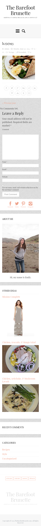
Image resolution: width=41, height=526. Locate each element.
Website (5, 177)
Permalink (22, 52)
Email (4, 169)
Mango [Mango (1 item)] (25, 478)
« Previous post (9, 103)
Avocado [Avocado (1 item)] (9, 478)
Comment (5, 129)
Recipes (6, 449)
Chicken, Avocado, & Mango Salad (19, 342)
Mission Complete (11, 296)
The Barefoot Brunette (20, 10)
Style (4, 454)
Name (4, 162)
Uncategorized (9, 458)
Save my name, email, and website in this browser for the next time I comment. (20, 189)
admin (6, 49)
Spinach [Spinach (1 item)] (32, 478)
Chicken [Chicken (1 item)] (17, 478)
